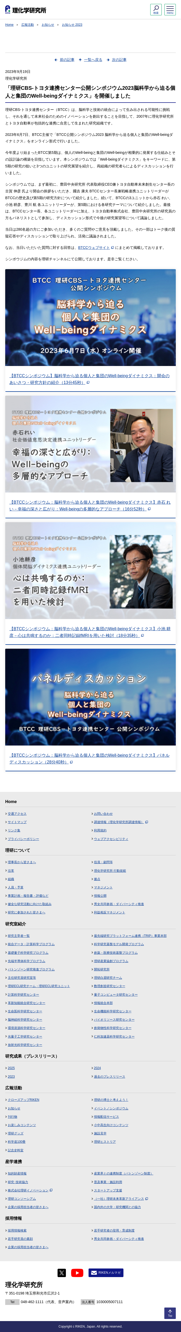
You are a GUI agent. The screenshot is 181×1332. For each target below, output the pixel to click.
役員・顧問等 (103, 862)
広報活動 (27, 25)
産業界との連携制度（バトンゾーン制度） (123, 1173)
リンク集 (14, 830)
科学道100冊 (17, 1142)
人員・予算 (15, 887)
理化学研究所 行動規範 (110, 871)
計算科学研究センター (23, 994)
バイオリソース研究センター (114, 1019)
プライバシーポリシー (23, 839)
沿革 (11, 871)
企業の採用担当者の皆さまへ (28, 1207)
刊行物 (12, 1117)
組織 (11, 879)
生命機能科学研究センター (113, 1011)
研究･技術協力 (18, 1182)
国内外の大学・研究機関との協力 (117, 1207)
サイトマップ (17, 822)
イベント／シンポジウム (111, 1108)
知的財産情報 (17, 1173)
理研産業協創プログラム (111, 961)
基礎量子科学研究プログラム (28, 953)
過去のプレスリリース (109, 1076)
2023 (11, 1076)
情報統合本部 (103, 1003)
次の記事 (119, 60)
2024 (97, 1068)
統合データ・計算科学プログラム (31, 944)
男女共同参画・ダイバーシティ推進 (119, 904)
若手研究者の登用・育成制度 (114, 1230)
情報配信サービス (106, 1117)
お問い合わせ (103, 814)
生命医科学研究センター (25, 1011)
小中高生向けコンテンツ (111, 1125)
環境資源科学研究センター (26, 1028)
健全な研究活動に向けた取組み (30, 904)
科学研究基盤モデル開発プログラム (119, 944)
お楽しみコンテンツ (22, 1125)
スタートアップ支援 (108, 1190)
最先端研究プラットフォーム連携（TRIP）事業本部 (130, 936)
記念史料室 (15, 1150)
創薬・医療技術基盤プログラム (116, 953)
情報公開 (100, 896)
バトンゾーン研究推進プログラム (31, 969)
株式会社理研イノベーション (30, 1190)
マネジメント (103, 887)
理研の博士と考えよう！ (111, 1100)
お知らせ (48, 25)
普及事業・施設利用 (108, 1182)
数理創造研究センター (109, 986)
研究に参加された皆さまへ (26, 912)
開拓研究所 (102, 969)
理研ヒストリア (105, 1142)
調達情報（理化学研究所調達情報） (121, 822)
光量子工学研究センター (25, 1036)
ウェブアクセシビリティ (111, 839)
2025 (11, 1068)
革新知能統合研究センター (26, 1003)
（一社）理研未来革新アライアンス (121, 1199)
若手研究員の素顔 (20, 1239)
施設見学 (100, 1133)
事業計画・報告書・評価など (28, 896)
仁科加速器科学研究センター (114, 1036)
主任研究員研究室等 (22, 978)
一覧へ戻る (93, 60)
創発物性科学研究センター (113, 1028)
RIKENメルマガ (109, 1272)
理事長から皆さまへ (22, 862)
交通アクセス (17, 814)
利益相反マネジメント (109, 912)
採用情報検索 (17, 1230)
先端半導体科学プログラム (26, 961)
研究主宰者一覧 (19, 936)
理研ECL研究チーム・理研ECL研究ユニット (39, 986)
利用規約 (100, 830)
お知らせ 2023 (72, 25)
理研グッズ (15, 1133)
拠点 (97, 879)
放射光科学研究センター (25, 1045)
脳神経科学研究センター (25, 1019)
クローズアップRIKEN (23, 1100)
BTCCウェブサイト (96, 247)
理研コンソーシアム (22, 1199)
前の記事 (67, 60)
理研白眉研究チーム (108, 978)
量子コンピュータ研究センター (116, 994)
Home (9, 25)
